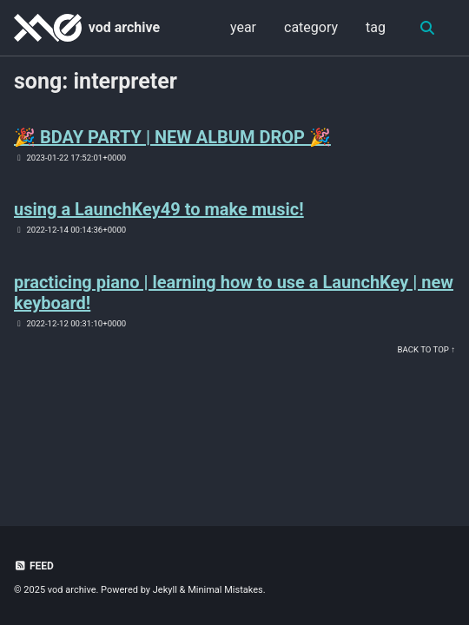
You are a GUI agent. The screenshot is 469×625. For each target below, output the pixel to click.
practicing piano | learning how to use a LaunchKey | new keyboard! (233, 292)
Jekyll (165, 589)
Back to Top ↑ (426, 349)
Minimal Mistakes (225, 589)
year (243, 27)
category (311, 27)
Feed (34, 566)
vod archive (124, 27)
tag (376, 27)
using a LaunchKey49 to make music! (159, 209)
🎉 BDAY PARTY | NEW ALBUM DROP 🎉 (172, 137)
